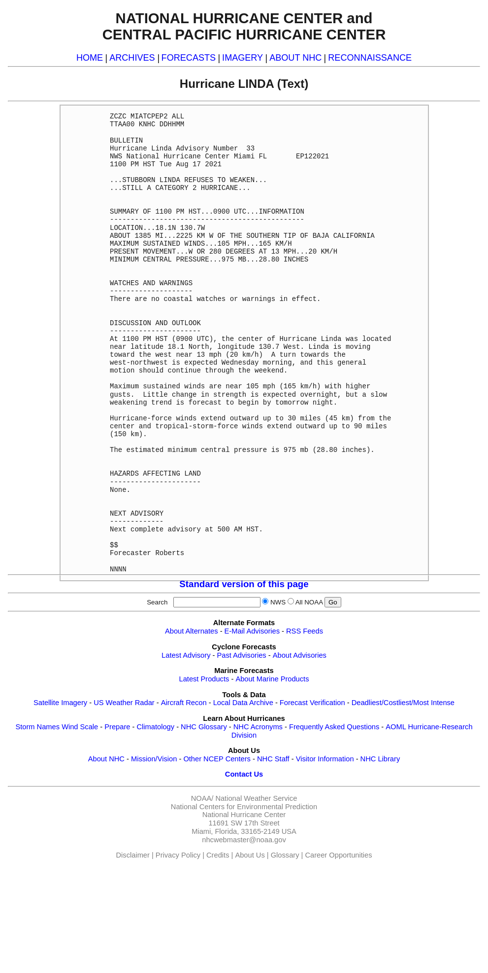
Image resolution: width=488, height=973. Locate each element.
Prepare (117, 727)
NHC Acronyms (258, 727)
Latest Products (204, 679)
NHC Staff (273, 759)
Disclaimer (133, 855)
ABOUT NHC (295, 58)
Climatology (155, 727)
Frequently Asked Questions (334, 727)
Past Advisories (241, 655)
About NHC (106, 759)
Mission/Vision (154, 759)
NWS (278, 602)
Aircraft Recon (184, 703)
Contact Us (244, 774)
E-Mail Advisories (252, 631)
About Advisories (299, 655)
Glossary (285, 855)
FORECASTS (189, 58)
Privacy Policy (178, 855)
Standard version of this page (243, 584)
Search (159, 602)
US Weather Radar (124, 703)
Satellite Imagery (60, 703)
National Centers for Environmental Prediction (244, 807)
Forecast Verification (312, 703)
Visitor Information (325, 759)
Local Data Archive (243, 703)
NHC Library (380, 759)
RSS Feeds (304, 631)
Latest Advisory (186, 655)
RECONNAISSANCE (370, 58)
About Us (249, 855)
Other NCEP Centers (217, 759)
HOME (89, 58)
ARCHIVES (132, 58)
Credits (217, 855)
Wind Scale (80, 727)
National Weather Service (256, 798)
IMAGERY (242, 58)
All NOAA (309, 602)
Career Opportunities (338, 855)
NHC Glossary (204, 727)
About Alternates (191, 631)
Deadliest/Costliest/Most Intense (403, 703)
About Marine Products (272, 679)
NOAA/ (202, 798)
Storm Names (37, 727)
